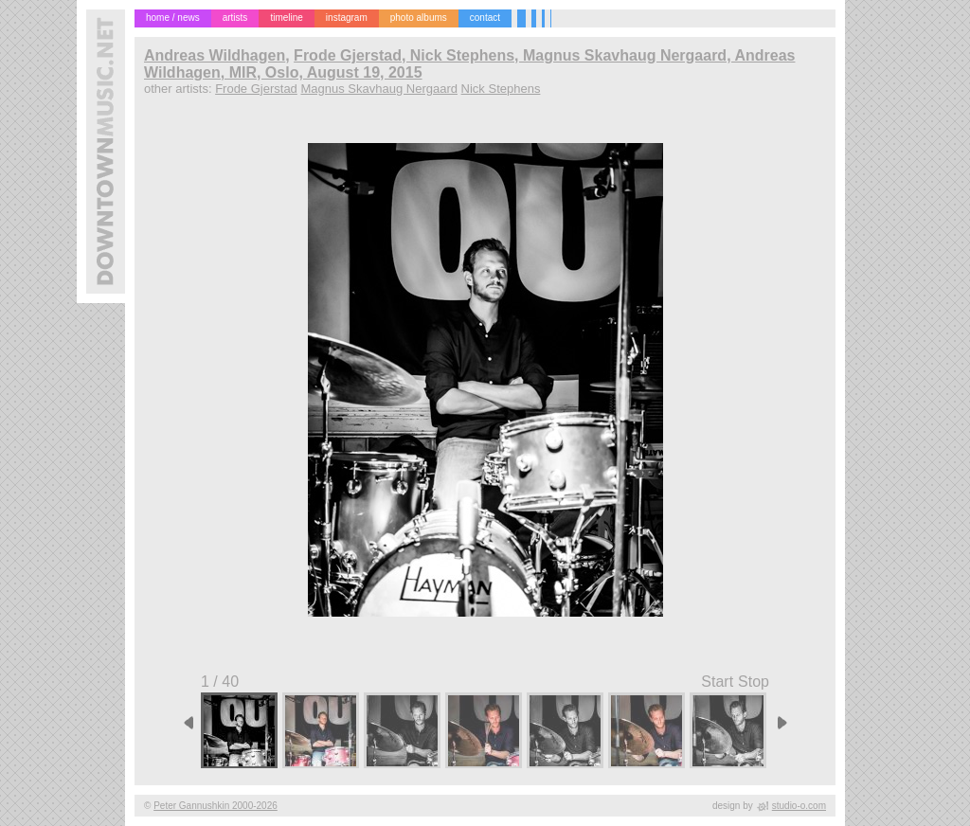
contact (485, 17)
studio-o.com (799, 805)
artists (235, 17)
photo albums (418, 17)
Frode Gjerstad (256, 88)
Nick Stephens (501, 88)
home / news (173, 17)
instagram (347, 17)
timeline (286, 17)
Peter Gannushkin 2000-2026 (215, 805)
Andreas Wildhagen (214, 55)
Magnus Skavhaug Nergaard (379, 88)
